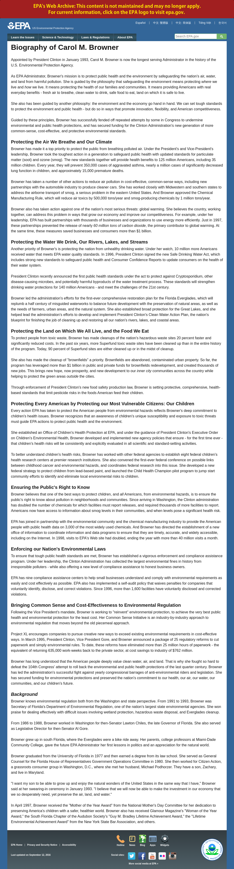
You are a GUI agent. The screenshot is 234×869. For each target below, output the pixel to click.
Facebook (142, 856)
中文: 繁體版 (160, 22)
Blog (142, 845)
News (132, 845)
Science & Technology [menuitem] (58, 37)
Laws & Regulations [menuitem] (95, 37)
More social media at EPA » (143, 863)
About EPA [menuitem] (125, 37)
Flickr (162, 856)
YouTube (152, 856)
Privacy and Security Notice (42, 845)
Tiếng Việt (205, 22)
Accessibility (69, 845)
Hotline (121, 845)
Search (222, 36)
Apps (153, 845)
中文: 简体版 (183, 22)
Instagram (172, 856)
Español (140, 22)
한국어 (222, 22)
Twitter (131, 856)
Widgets (164, 845)
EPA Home (16, 845)
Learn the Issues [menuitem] (23, 37)
